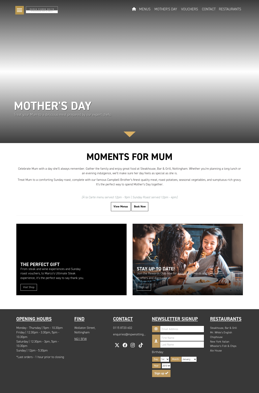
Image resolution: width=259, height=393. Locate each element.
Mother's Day (165, 9)
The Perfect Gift (40, 264)
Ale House (216, 350)
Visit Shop (28, 287)
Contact (209, 9)
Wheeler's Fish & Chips (223, 346)
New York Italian (219, 342)
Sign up (161, 373)
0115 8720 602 (122, 328)
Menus (144, 9)
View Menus (120, 206)
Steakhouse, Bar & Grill (223, 328)
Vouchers (189, 9)
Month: (175, 359)
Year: (156, 365)
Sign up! (143, 287)
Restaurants (230, 9)
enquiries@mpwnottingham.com (134, 334)
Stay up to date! (156, 269)
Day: (156, 359)
